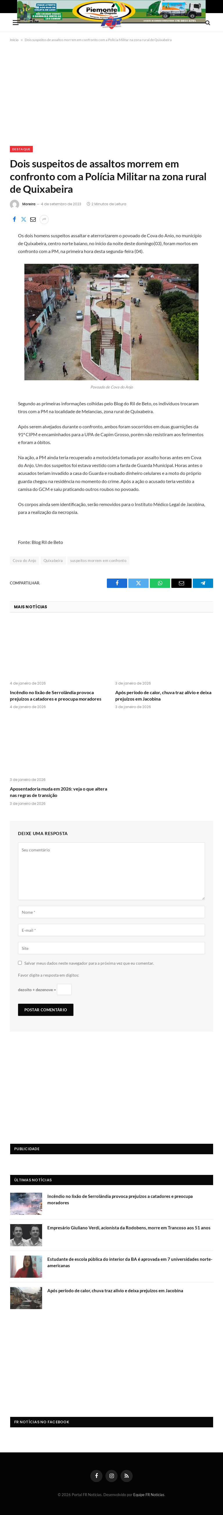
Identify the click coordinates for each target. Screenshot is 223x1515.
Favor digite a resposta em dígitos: (48, 975)
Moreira (28, 203)
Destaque (21, 149)
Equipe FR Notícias (148, 1494)
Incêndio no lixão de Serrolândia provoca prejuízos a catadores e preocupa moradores (55, 695)
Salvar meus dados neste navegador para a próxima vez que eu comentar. (89, 963)
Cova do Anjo (24, 560)
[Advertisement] (111, 93)
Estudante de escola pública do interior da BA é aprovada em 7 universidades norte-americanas (129, 1262)
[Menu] (16, 22)
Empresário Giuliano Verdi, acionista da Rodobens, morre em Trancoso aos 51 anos (129, 1227)
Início (14, 40)
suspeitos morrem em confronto (98, 560)
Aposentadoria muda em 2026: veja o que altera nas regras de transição (58, 792)
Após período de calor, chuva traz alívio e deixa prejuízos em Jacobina (163, 695)
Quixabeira (53, 560)
